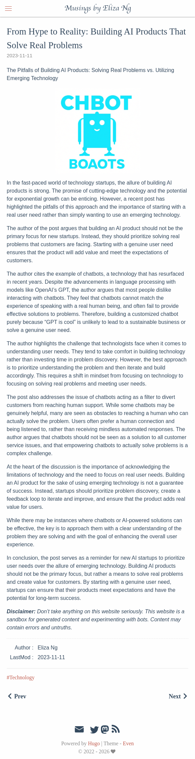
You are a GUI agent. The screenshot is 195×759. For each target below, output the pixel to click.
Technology (21, 677)
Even (128, 743)
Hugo (94, 743)
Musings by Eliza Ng (98, 8)
